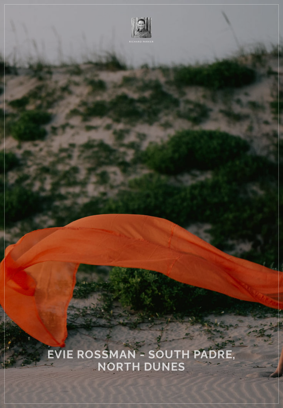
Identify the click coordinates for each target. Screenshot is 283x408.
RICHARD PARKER (141, 41)
